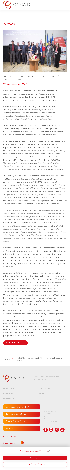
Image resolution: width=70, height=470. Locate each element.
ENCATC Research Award (34, 310)
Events (41, 393)
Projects (8, 398)
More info (43, 451)
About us (8, 388)
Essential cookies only (35, 464)
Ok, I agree (35, 458)
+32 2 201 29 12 (51, 419)
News (7, 359)
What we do (44, 388)
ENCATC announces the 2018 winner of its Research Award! (39, 359)
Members (8, 393)
